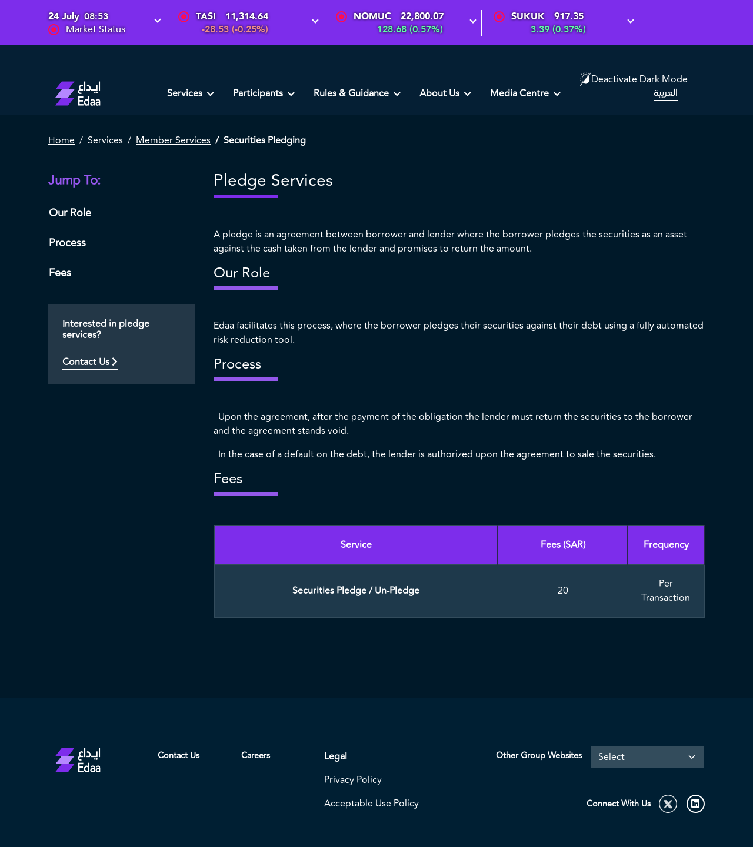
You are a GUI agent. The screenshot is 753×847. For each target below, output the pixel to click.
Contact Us (90, 362)
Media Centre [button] (520, 93)
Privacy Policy (353, 780)
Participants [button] (259, 93)
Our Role (70, 213)
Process (67, 243)
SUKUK (528, 16)
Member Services (173, 140)
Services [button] (186, 93)
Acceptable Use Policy (371, 803)
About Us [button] (440, 93)
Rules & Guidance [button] (352, 93)
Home (61, 140)
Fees (60, 273)
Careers (255, 755)
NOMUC (372, 16)
